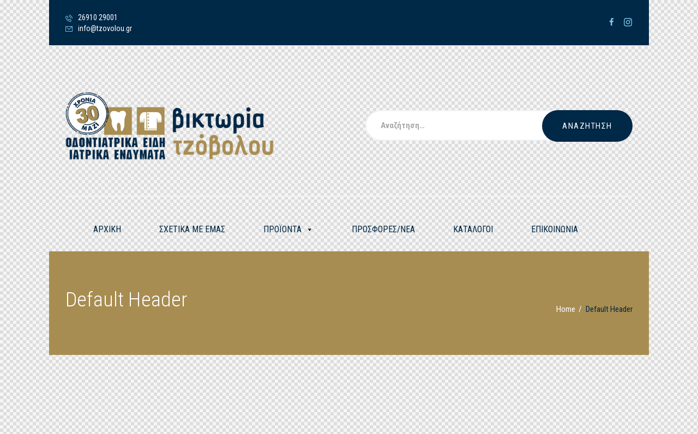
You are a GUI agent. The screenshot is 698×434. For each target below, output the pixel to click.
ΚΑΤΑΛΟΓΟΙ (473, 229)
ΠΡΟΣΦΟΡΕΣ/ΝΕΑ (383, 229)
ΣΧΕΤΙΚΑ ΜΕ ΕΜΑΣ (192, 229)
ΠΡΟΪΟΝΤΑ (288, 229)
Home (565, 309)
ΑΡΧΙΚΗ (107, 229)
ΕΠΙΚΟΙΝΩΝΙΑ (554, 229)
